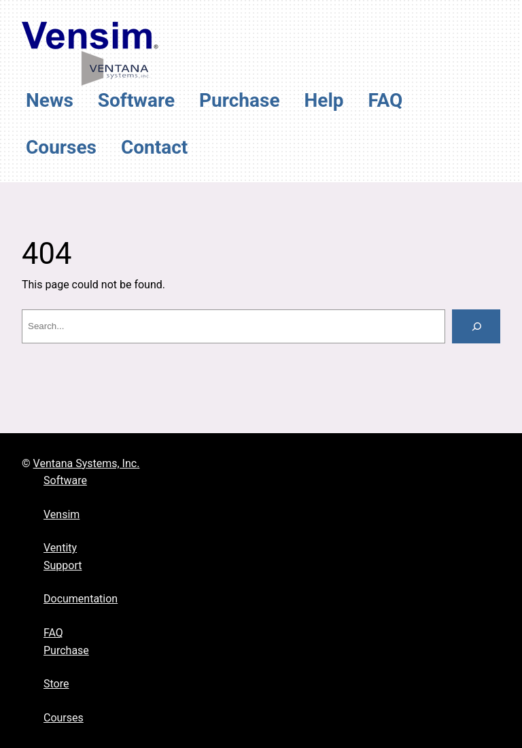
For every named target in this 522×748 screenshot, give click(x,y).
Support (63, 565)
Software (65, 480)
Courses (64, 717)
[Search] (476, 326)
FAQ (53, 632)
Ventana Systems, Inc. (86, 463)
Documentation (81, 598)
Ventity (60, 547)
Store (56, 683)
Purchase (66, 650)
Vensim (62, 514)
